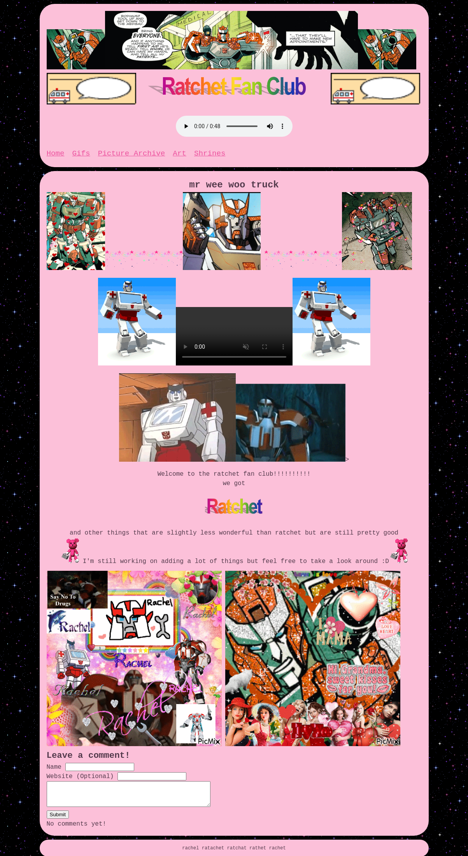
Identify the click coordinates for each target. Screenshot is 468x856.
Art (179, 150)
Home (56, 150)
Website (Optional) (80, 768)
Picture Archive (131, 150)
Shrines (210, 150)
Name (54, 758)
